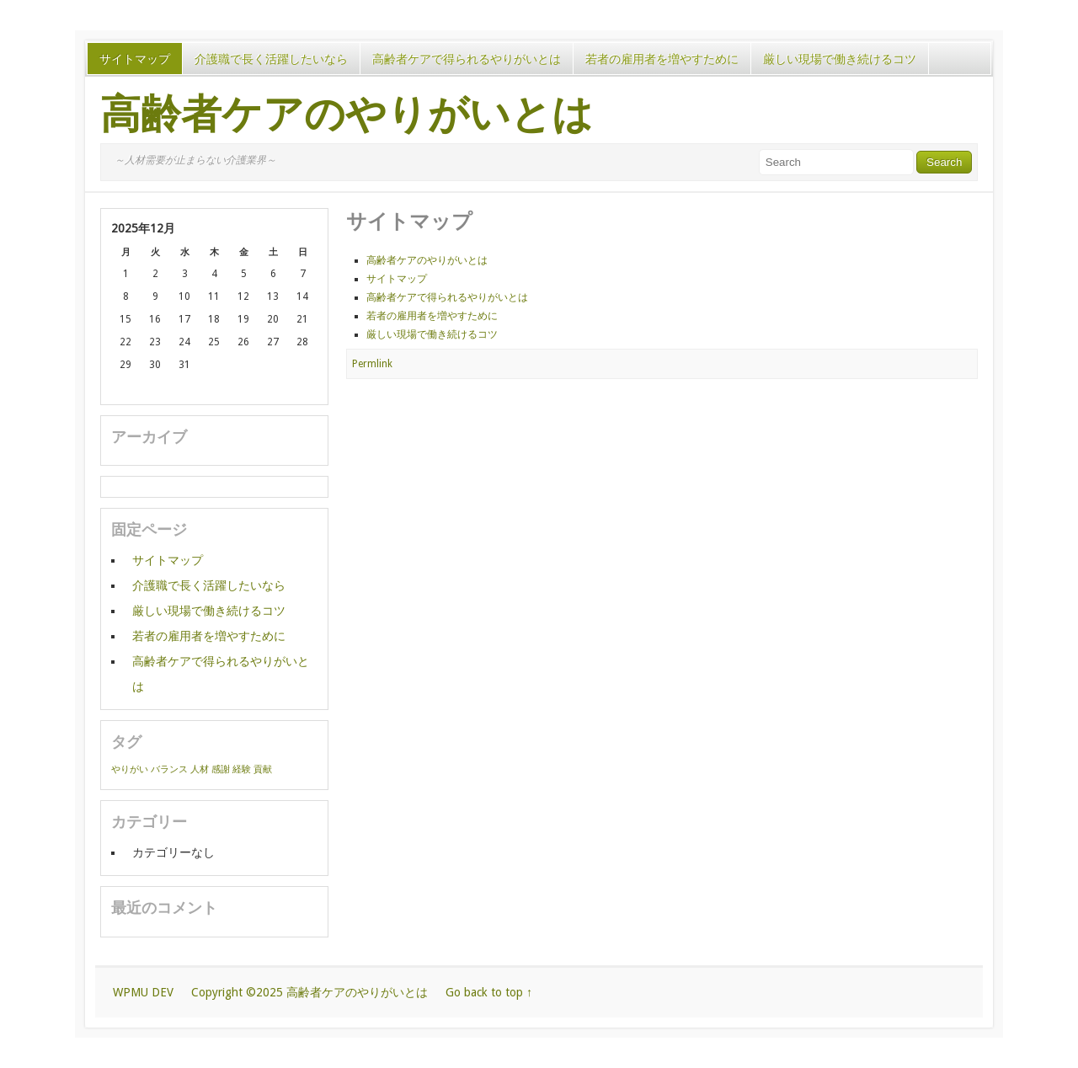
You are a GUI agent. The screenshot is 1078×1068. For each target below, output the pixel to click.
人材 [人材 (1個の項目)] (199, 769)
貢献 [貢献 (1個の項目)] (262, 769)
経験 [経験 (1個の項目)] (241, 769)
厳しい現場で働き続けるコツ (839, 59)
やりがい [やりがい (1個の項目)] (129, 769)
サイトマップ (134, 59)
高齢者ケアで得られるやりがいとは (466, 59)
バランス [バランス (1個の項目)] (169, 769)
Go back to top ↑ (489, 992)
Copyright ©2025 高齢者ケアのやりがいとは (309, 992)
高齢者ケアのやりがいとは (346, 114)
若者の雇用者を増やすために (662, 59)
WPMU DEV (143, 992)
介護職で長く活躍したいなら (271, 59)
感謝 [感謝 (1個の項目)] (220, 769)
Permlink (372, 364)
